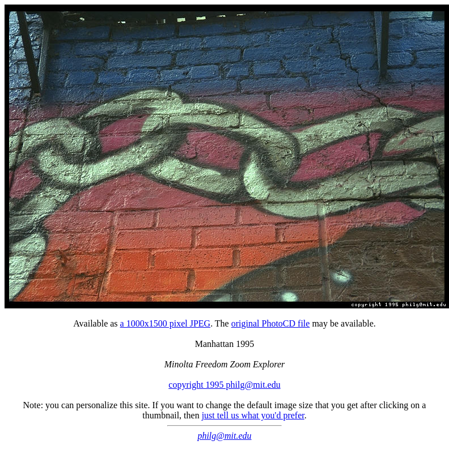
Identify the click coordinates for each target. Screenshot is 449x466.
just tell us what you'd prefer (253, 415)
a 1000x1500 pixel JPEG (165, 323)
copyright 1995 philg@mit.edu (224, 384)
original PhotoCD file (270, 323)
